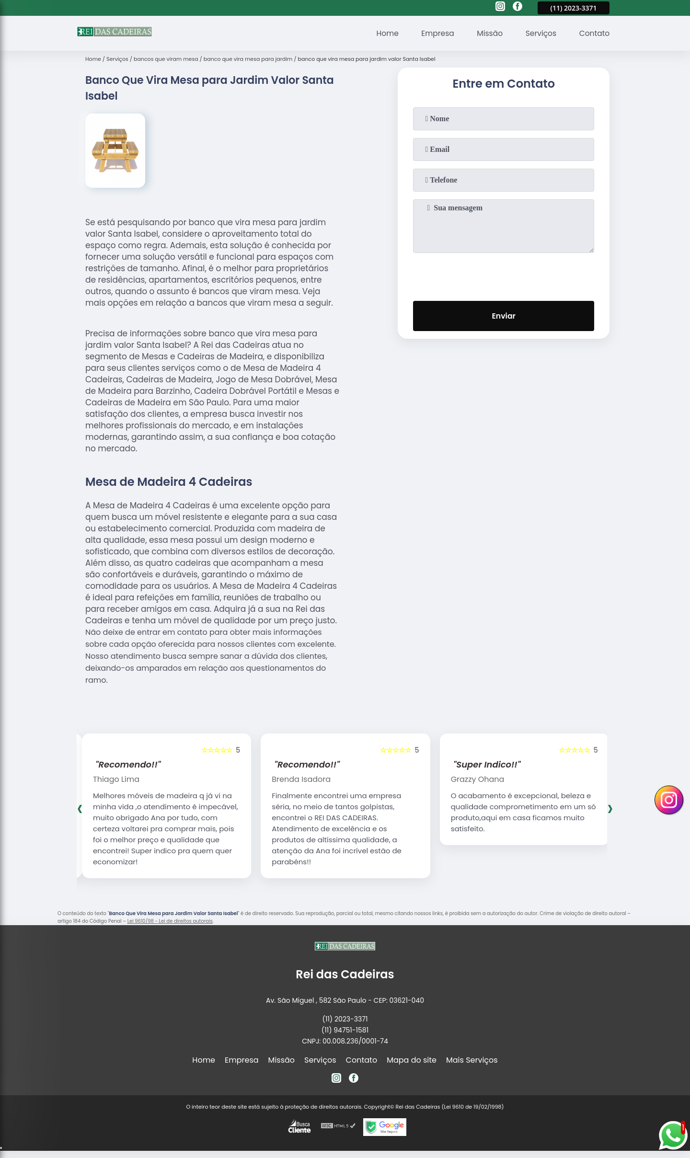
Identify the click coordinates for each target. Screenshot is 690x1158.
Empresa (434, 33)
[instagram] (500, 7)
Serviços (539, 33)
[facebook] (517, 7)
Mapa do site (412, 1060)
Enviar (504, 316)
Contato (594, 33)
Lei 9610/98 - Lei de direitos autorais (170, 921)
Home (382, 33)
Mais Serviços (472, 1060)
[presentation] (503, 275)
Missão (486, 33)
